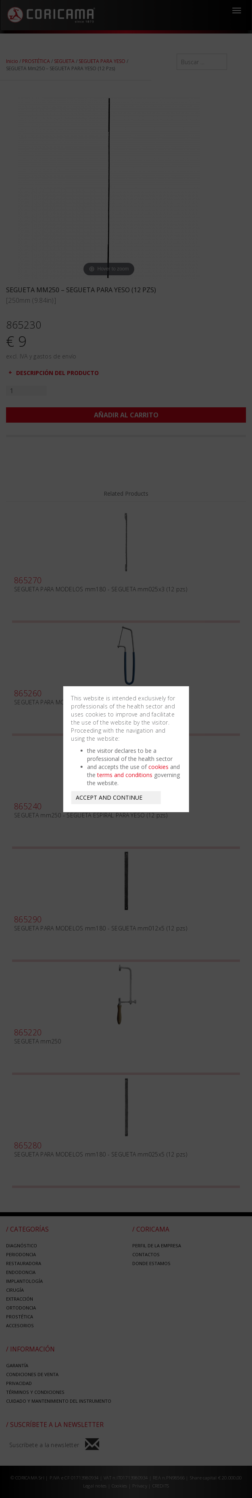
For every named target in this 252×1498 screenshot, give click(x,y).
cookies (158, 767)
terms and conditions (124, 775)
